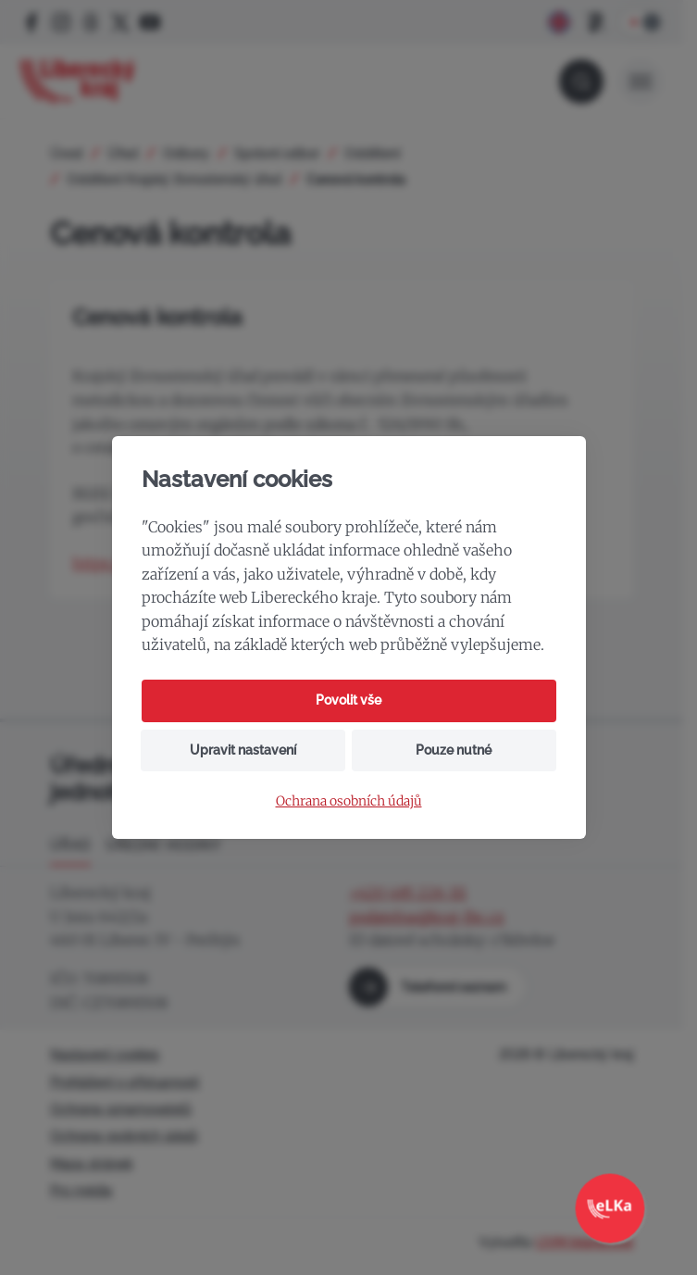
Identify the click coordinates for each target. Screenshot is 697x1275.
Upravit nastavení (243, 750)
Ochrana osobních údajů (349, 801)
